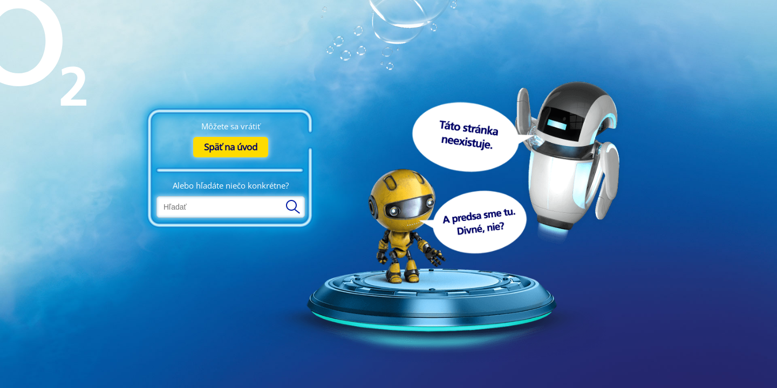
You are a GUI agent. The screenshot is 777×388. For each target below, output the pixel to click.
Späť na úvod (230, 147)
